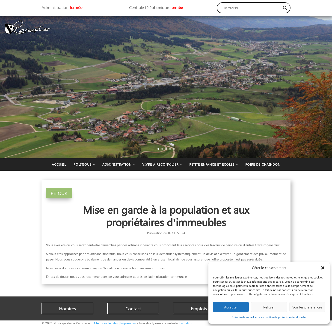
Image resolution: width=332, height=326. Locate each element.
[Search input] (251, 8)
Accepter (231, 307)
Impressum (128, 323)
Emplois (199, 308)
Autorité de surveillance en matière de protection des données (269, 317)
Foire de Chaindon (262, 164)
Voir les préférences (307, 307)
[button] (322, 268)
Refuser (269, 307)
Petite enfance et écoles (213, 164)
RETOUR (59, 193)
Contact (133, 308)
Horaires (67, 308)
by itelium (185, 323)
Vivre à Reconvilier (162, 164)
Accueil (59, 164)
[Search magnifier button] (285, 8)
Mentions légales (106, 323)
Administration (118, 164)
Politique (84, 164)
